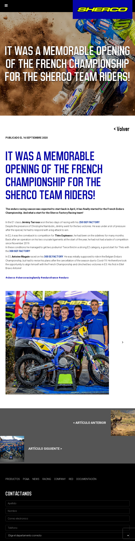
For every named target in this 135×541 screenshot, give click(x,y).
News (35, 479)
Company (60, 479)
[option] (68, 342)
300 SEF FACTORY (19, 251)
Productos (13, 479)
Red (71, 479)
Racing (46, 479)
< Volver (122, 129)
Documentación (86, 479)
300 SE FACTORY (53, 256)
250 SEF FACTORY (89, 222)
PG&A (26, 479)
